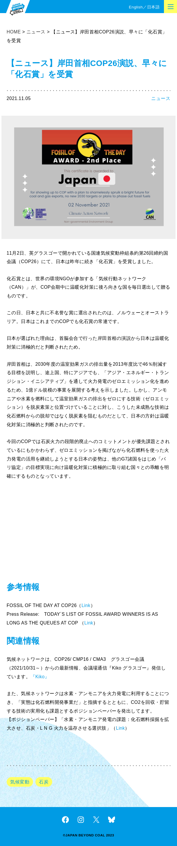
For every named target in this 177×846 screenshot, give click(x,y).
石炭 (43, 781)
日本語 (153, 7)
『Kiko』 (39, 676)
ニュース (160, 98)
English (136, 7)
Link (86, 605)
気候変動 (19, 781)
